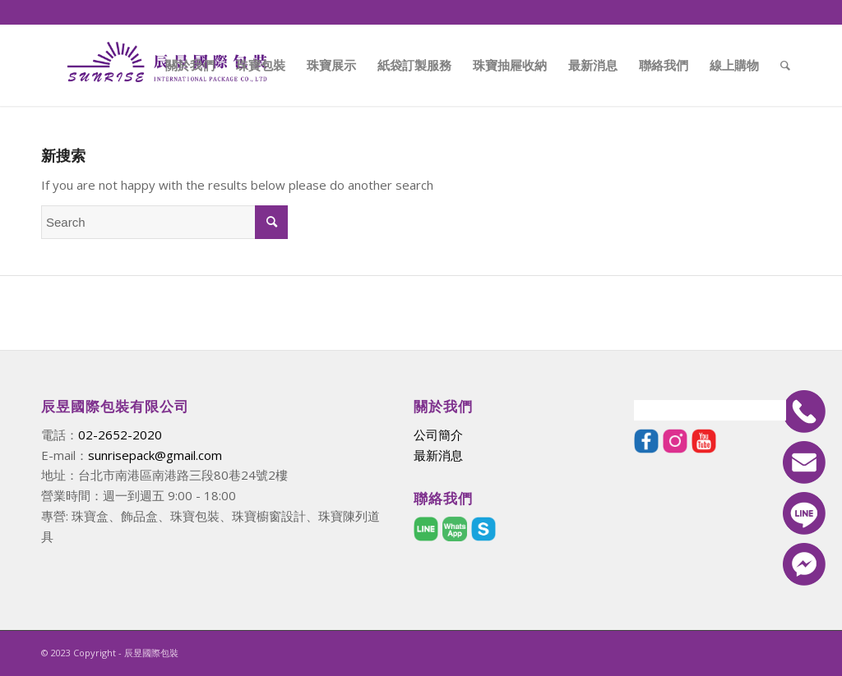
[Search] (785, 65)
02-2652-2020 (120, 434)
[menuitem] (190, 65)
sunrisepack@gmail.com (155, 455)
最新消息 (438, 455)
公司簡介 (438, 434)
